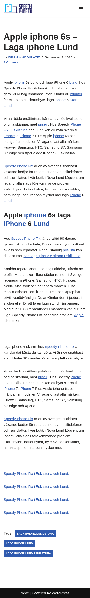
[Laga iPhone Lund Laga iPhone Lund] (18, 8)
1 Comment (12, 62)
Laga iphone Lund (19, 543)
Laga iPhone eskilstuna (35, 533)
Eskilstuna (19, 130)
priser (42, 124)
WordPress (61, 593)
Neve (24, 593)
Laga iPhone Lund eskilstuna (28, 553)
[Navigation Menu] (80, 9)
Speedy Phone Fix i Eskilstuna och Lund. (36, 474)
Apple (78, 315)
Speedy (17, 238)
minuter (76, 94)
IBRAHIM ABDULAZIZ (24, 57)
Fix (6, 130)
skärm (74, 100)
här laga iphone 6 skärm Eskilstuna (52, 256)
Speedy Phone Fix (18, 166)
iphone (19, 82)
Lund (73, 82)
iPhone (9, 136)
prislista (69, 250)
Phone (76, 124)
